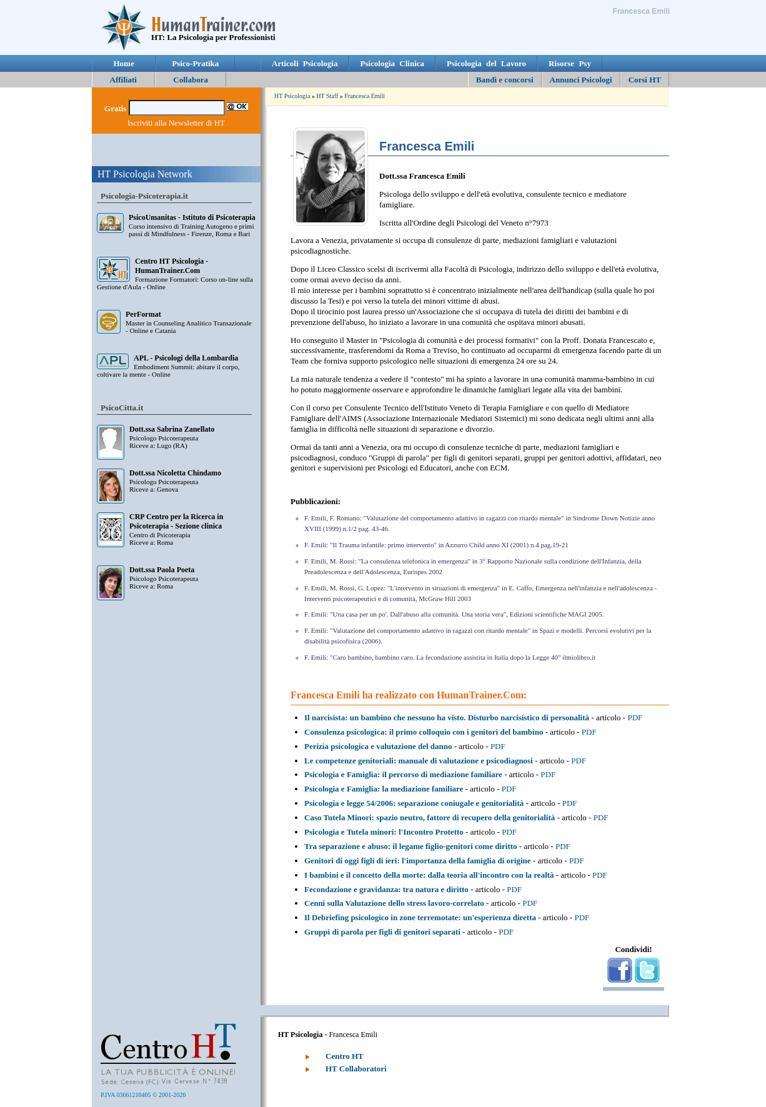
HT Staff (327, 95)
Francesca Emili (364, 95)
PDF (634, 717)
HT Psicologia (292, 95)
